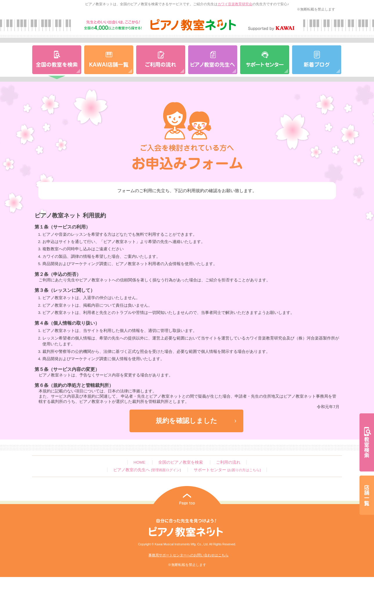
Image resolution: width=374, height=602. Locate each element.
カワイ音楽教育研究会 (234, 4)
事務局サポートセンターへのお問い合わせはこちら (188, 555)
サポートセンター (227, 470)
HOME (139, 462)
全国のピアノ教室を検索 (180, 462)
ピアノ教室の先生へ (147, 470)
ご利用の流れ (228, 462)
